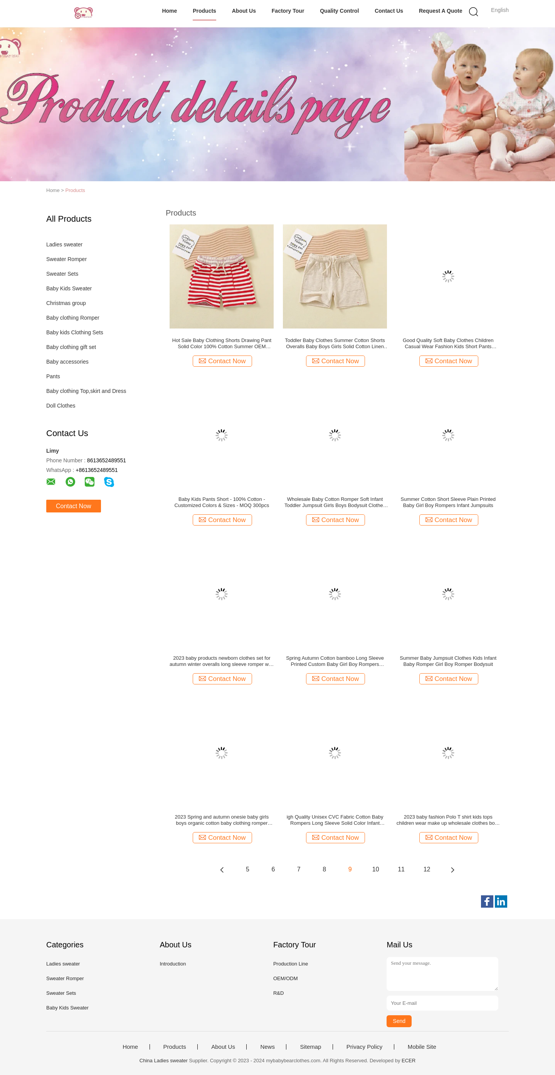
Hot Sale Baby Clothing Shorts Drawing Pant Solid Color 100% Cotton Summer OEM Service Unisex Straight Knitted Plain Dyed (221, 343)
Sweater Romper (66, 259)
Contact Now (73, 506)
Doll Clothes (60, 406)
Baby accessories (67, 362)
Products (204, 11)
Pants (53, 376)
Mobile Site (422, 1047)
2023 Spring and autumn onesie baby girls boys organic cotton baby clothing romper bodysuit (222, 820)
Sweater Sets (62, 274)
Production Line (290, 964)
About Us (244, 11)
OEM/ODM (285, 978)
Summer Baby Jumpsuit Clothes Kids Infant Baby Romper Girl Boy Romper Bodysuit (448, 661)
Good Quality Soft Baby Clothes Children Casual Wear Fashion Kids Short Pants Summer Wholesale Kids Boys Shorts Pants (448, 343)
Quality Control (339, 11)
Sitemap (310, 1047)
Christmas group (66, 303)
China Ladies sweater (164, 1060)
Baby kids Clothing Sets (74, 332)
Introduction (173, 964)
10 (375, 869)
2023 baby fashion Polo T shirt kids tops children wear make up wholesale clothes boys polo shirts (448, 820)
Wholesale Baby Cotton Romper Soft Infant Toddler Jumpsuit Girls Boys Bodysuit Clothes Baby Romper (334, 502)
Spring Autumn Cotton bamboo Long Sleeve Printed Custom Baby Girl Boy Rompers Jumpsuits (335, 661)
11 (401, 869)
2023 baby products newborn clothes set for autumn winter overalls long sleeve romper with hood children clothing (222, 661)
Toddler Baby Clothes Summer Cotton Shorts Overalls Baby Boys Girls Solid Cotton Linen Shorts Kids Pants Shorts (335, 343)
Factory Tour (288, 11)
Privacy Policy (364, 1047)
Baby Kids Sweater (69, 288)
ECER (408, 1060)
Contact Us (389, 11)
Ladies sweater (64, 244)
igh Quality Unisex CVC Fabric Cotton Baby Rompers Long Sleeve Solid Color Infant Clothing (335, 820)
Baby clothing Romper (72, 318)
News (267, 1047)
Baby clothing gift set (71, 347)
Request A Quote (440, 11)
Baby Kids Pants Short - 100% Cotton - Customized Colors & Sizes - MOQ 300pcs (222, 502)
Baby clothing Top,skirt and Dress (86, 391)
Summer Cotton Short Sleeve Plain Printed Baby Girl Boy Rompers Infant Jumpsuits (448, 502)
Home (169, 11)
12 (427, 869)
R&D (278, 993)
